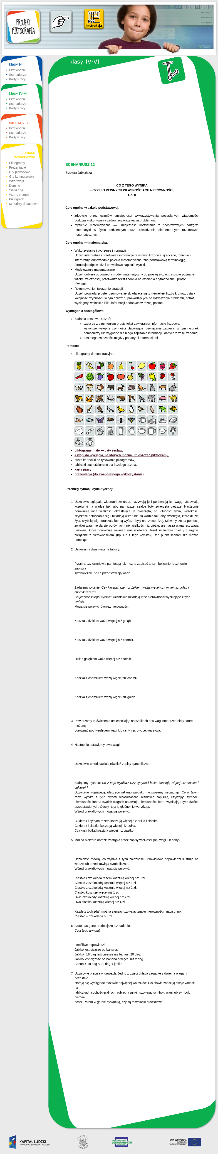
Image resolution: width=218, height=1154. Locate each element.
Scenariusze (18, 74)
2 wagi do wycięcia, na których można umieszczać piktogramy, (121, 455)
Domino (14, 185)
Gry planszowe (19, 172)
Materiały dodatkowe (23, 204)
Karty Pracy (17, 79)
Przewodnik (17, 70)
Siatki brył (16, 190)
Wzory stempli (19, 194)
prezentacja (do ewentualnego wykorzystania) (109, 474)
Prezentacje (17, 167)
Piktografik (16, 199)
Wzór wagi (16, 181)
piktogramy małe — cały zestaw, (98, 450)
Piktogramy (17, 163)
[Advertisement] (131, 124)
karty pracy (83, 469)
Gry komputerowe (21, 176)
